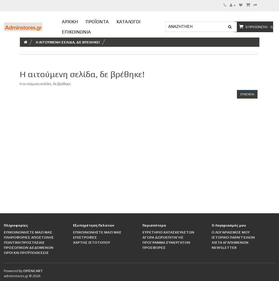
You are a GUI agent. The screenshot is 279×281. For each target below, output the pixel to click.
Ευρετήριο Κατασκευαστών (168, 232)
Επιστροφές (85, 237)
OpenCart (33, 271)
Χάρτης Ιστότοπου (91, 242)
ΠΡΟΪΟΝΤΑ (97, 21)
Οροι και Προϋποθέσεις (26, 253)
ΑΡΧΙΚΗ (70, 21)
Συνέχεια (247, 94)
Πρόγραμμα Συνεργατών (166, 242)
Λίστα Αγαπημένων (230, 242)
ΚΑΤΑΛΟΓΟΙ (128, 21)
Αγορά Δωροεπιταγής (163, 237)
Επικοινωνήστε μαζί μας (28, 232)
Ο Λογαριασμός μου (231, 232)
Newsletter (224, 247)
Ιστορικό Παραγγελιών (233, 237)
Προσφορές (154, 247)
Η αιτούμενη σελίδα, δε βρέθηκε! (68, 42)
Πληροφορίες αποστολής (29, 237)
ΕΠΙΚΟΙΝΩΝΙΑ (76, 31)
